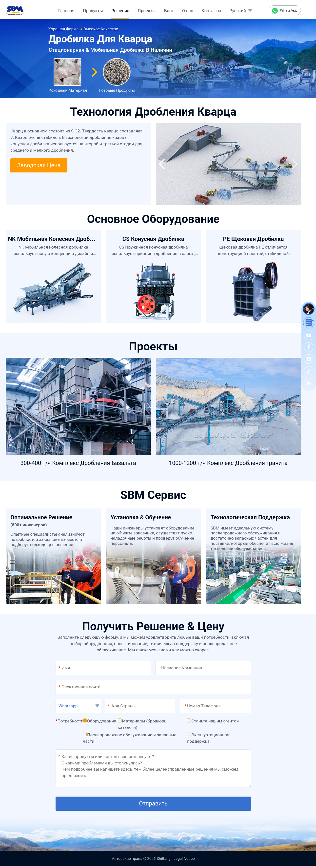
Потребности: (70, 720)
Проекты (147, 10)
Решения (120, 10)
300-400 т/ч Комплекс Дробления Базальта (78, 463)
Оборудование (99, 720)
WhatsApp (284, 11)
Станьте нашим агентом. (214, 720)
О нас (187, 10)
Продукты (93, 10)
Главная (66, 10)
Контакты (211, 10)
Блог (169, 10)
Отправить (153, 803)
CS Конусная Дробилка (153, 239)
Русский (237, 10)
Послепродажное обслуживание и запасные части (130, 738)
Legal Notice (184, 858)
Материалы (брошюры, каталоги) (143, 724)
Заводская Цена (38, 165)
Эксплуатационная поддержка (208, 738)
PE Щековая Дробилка (253, 239)
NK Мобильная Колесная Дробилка (55, 239)
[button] (162, 164)
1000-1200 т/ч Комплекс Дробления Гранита (228, 463)
